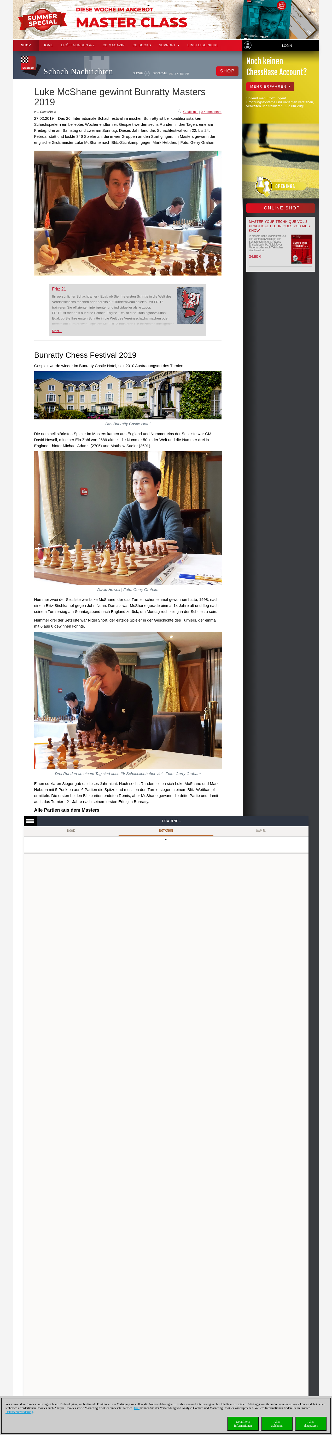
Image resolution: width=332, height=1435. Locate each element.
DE (171, 73)
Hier (136, 1408)
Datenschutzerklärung (19, 1412)
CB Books (142, 45)
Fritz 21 (59, 289)
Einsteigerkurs (203, 45)
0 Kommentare (211, 112)
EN (176, 73)
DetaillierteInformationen (243, 1423)
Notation (166, 831)
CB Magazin (114, 45)
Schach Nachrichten (78, 71)
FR (187, 73)
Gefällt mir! (190, 112)
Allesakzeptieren (311, 1423)
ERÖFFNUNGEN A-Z (78, 45)
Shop (26, 45)
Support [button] (169, 45)
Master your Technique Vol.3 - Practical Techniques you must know (280, 226)
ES (182, 73)
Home (48, 45)
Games (261, 831)
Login (287, 46)
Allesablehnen (276, 1423)
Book (71, 831)
